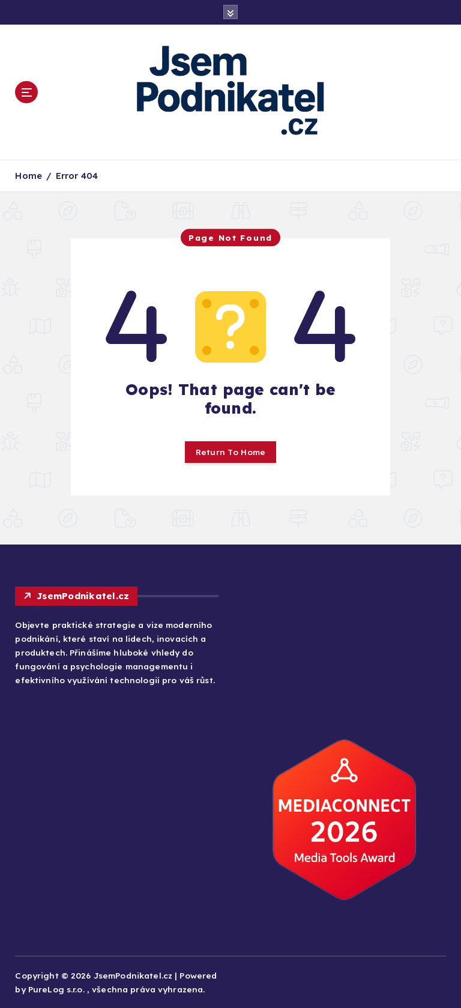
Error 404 (77, 175)
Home (28, 175)
